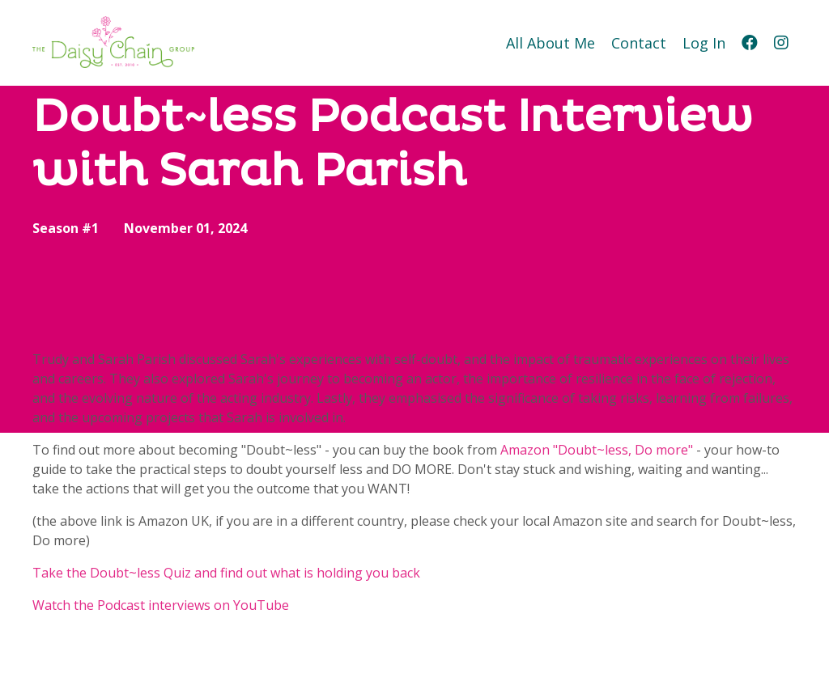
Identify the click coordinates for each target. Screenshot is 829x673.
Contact (638, 43)
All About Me (550, 43)
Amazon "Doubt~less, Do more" (596, 450)
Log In (703, 43)
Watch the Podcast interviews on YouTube (160, 605)
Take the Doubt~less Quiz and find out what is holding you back (226, 573)
